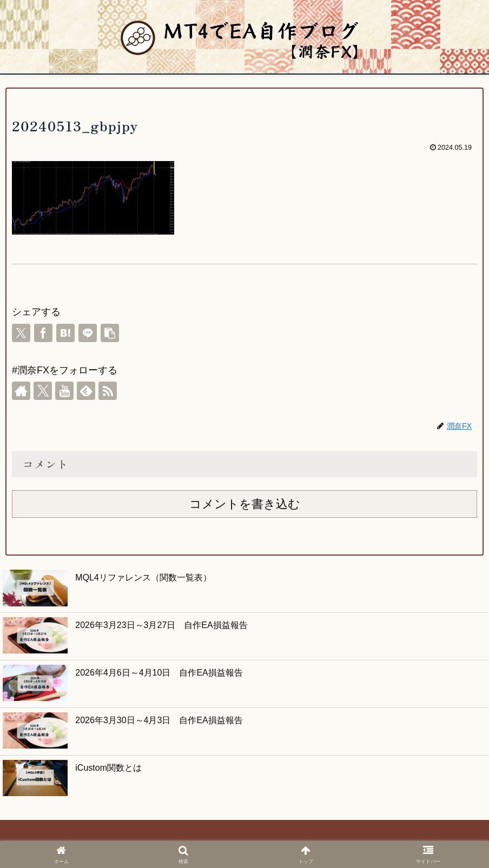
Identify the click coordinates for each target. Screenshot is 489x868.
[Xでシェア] (21, 333)
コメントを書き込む (244, 504)
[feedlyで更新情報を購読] (86, 391)
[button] (110, 333)
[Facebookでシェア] (43, 333)
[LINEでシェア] (87, 333)
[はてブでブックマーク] (65, 333)
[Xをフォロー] (43, 391)
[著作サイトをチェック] (21, 391)
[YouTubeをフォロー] (64, 391)
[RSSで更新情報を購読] (107, 391)
